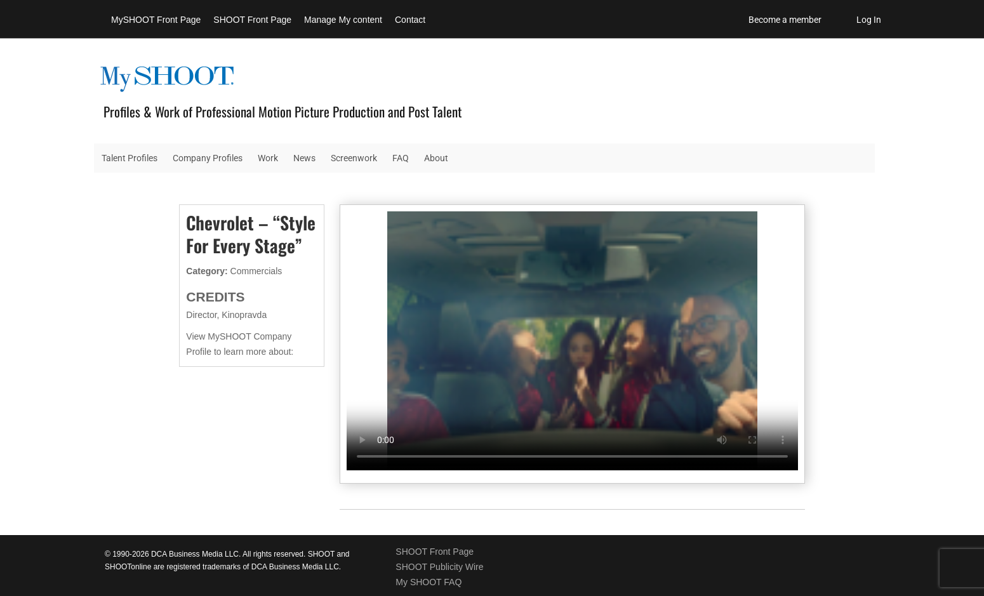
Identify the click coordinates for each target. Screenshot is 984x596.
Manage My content (343, 20)
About (436, 158)
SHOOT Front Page (252, 20)
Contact (410, 20)
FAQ (400, 158)
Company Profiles (208, 158)
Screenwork (354, 158)
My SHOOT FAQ (429, 582)
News (304, 158)
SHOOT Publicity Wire (439, 567)
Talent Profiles (129, 158)
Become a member (784, 20)
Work (268, 158)
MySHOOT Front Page (156, 20)
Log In (868, 20)
